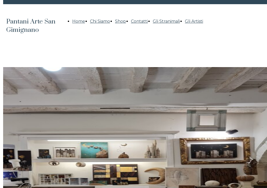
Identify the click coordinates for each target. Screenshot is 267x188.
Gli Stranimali (166, 21)
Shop (120, 21)
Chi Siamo (100, 21)
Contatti (139, 21)
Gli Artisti (194, 21)
